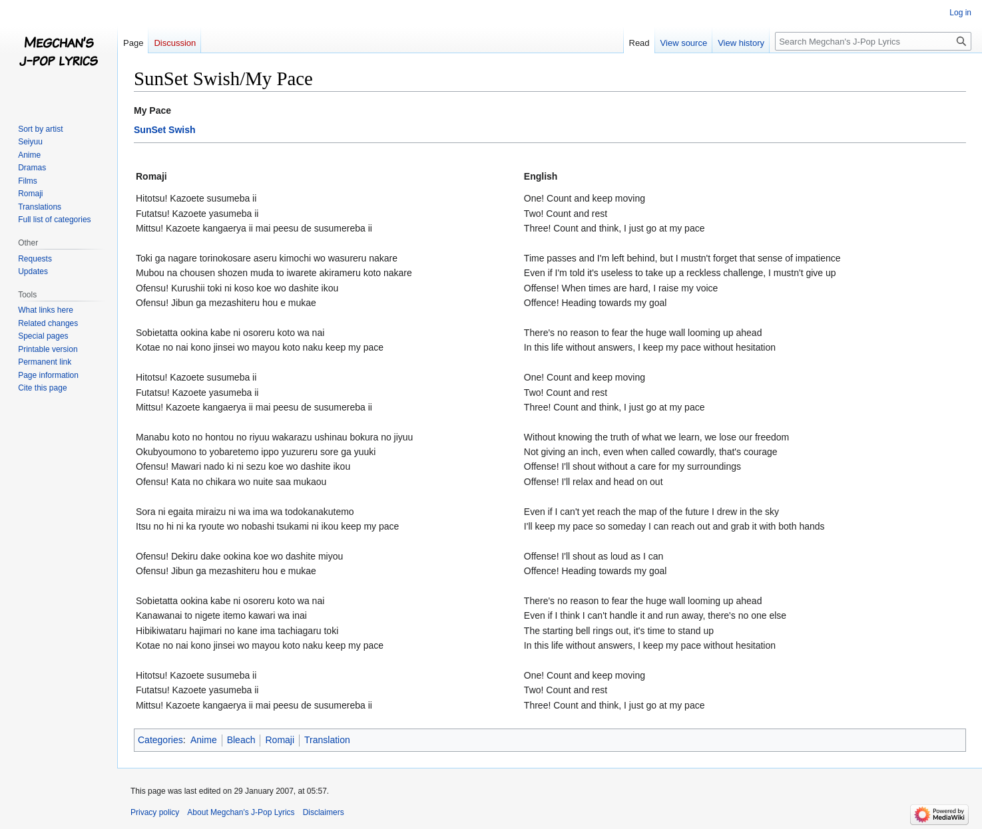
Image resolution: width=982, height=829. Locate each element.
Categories (160, 740)
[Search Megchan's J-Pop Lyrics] (873, 41)
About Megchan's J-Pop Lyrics (240, 812)
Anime (203, 740)
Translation (327, 740)
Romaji (279, 740)
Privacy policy (154, 812)
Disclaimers (323, 812)
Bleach (241, 740)
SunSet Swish (165, 129)
